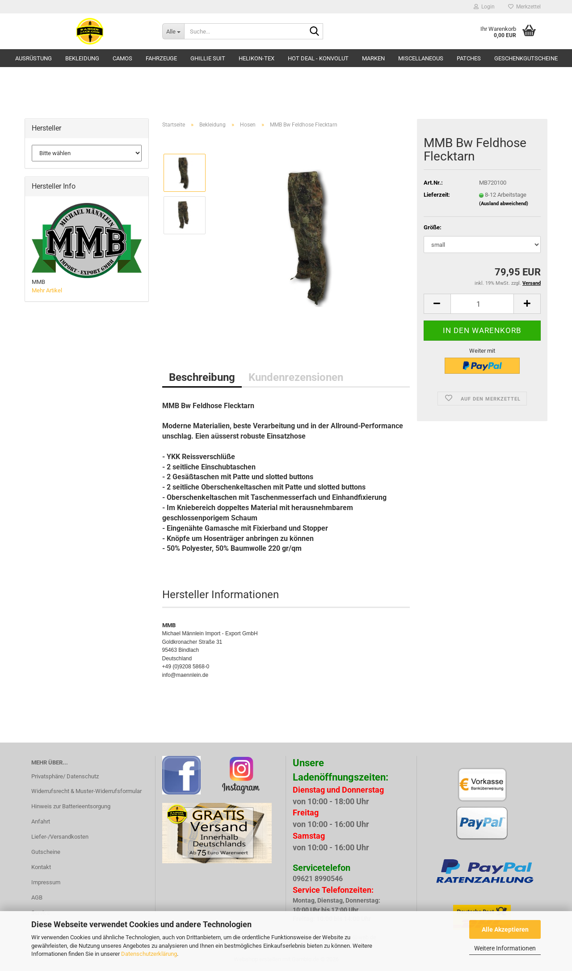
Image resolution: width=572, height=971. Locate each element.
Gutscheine (45, 852)
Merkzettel (524, 7)
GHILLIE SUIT (207, 58)
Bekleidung (82, 58)
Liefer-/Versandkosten (59, 836)
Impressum (45, 882)
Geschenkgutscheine (526, 58)
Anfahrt (40, 821)
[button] (437, 304)
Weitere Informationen (505, 948)
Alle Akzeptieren (505, 929)
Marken (373, 58)
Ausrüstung (33, 58)
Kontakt (41, 867)
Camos (122, 58)
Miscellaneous (420, 58)
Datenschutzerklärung (149, 953)
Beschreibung (202, 377)
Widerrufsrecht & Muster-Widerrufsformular (86, 791)
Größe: (433, 227)
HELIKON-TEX (256, 58)
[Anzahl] (482, 304)
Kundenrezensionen (295, 377)
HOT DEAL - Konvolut (318, 58)
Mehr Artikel (47, 290)
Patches (469, 58)
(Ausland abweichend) (503, 204)
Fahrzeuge (161, 58)
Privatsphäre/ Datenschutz (65, 776)
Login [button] (484, 7)
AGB (36, 897)
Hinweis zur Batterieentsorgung (70, 806)
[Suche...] (173, 31)
